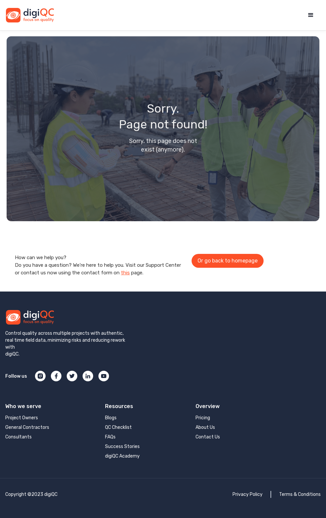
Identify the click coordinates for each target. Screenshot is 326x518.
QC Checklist (118, 427)
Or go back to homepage (228, 261)
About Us (205, 427)
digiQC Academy (122, 456)
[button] (311, 15)
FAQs (110, 437)
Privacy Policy (248, 494)
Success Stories (122, 446)
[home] (30, 15)
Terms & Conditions (300, 494)
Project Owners (21, 418)
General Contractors (27, 427)
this (125, 273)
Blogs (111, 418)
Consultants (18, 437)
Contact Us (208, 437)
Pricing (203, 418)
